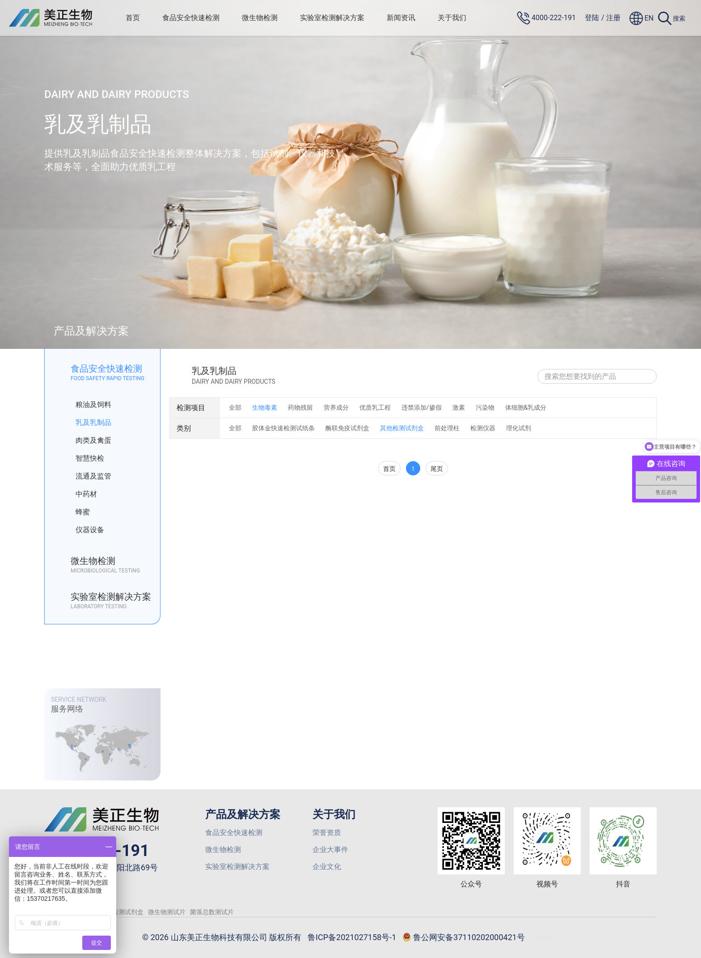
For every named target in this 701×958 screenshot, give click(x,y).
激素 (458, 407)
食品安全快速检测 (191, 17)
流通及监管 (87, 476)
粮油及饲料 (87, 405)
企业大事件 (330, 849)
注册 (613, 17)
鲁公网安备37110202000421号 (463, 938)
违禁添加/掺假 (421, 407)
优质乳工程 (375, 407)
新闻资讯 (401, 17)
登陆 (592, 17)
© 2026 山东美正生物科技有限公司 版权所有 (221, 937)
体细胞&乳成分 (526, 407)
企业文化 (326, 866)
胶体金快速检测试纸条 (283, 428)
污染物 (485, 407)
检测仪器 (482, 428)
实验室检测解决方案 (332, 17)
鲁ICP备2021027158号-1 (352, 937)
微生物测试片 (167, 912)
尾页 (437, 468)
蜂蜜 (76, 512)
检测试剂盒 (128, 912)
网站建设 (547, 937)
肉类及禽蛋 (87, 440)
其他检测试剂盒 (402, 428)
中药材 (80, 494)
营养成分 (336, 407)
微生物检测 (260, 17)
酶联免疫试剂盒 (347, 428)
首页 (133, 17)
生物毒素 (264, 407)
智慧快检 (83, 458)
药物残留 (300, 407)
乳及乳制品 (87, 423)
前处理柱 (447, 428)
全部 (235, 407)
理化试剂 (518, 428)
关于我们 (452, 17)
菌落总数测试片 (212, 912)
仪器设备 (83, 530)
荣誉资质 (326, 832)
